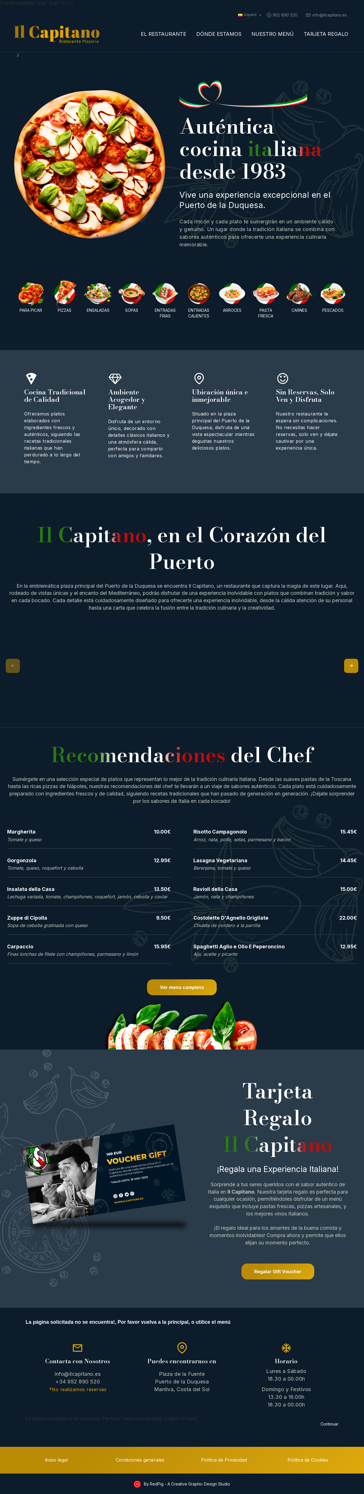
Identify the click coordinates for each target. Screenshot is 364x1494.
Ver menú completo (182, 987)
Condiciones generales (140, 1460)
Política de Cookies (308, 1460)
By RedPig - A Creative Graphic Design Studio (186, 1483)
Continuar (329, 1424)
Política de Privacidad (224, 1460)
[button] (13, 666)
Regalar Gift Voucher (277, 1271)
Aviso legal (56, 1460)
